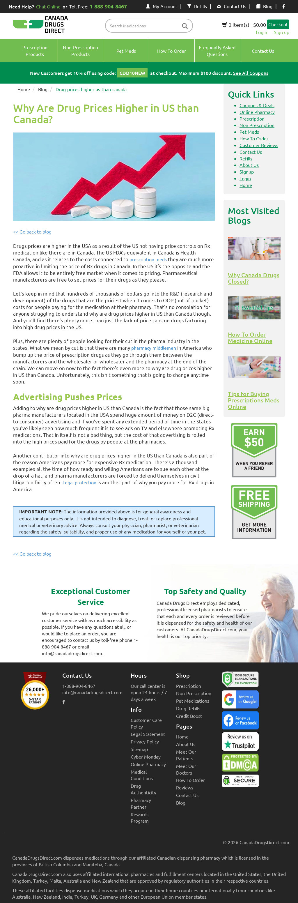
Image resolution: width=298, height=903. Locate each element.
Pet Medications (192, 701)
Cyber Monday (146, 756)
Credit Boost (189, 716)
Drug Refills (188, 708)
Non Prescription (257, 125)
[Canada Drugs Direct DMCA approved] (240, 764)
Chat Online (48, 6)
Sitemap (139, 749)
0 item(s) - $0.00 (244, 25)
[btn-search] (185, 26)
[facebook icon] (283, 6)
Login (261, 32)
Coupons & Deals (257, 105)
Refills (197, 6)
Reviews (184, 787)
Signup (247, 171)
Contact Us (231, 6)
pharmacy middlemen (153, 348)
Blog (264, 6)
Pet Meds (249, 132)
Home (23, 89)
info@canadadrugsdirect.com (92, 692)
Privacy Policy (145, 741)
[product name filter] (150, 26)
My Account (161, 6)
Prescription (252, 118)
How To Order (254, 138)
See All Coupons (250, 73)
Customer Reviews (259, 145)
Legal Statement (148, 734)
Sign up (281, 32)
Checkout (278, 24)
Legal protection (79, 482)
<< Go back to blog (32, 231)
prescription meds (148, 259)
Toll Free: (99, 6)
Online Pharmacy (257, 112)
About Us (249, 165)
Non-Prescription (193, 693)
